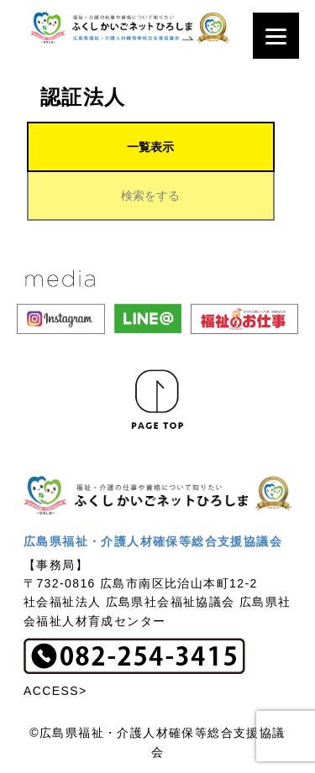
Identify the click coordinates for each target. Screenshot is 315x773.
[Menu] (276, 36)
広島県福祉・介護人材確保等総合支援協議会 (153, 541)
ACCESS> (55, 690)
